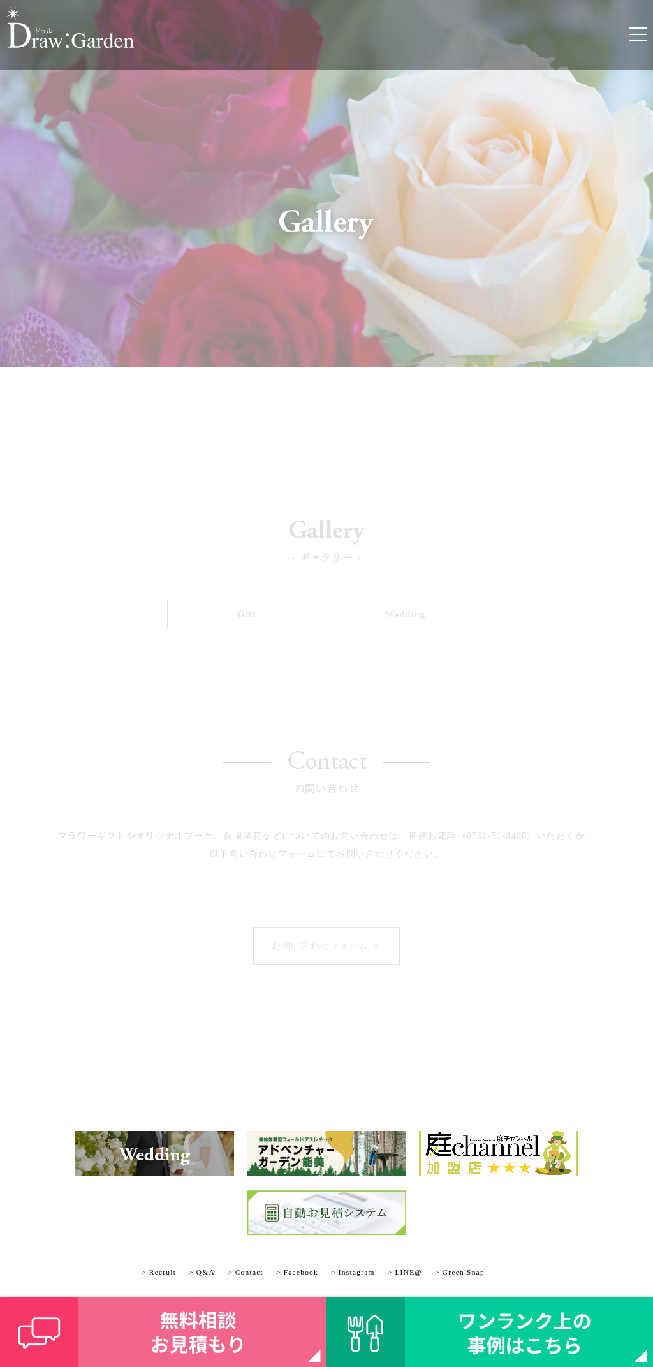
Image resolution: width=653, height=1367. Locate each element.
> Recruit (159, 1272)
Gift (246, 614)
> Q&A (202, 1272)
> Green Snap (460, 1272)
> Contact (245, 1272)
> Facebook (297, 1272)
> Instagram (353, 1272)
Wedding (406, 614)
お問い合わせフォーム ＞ (327, 945)
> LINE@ (405, 1272)
